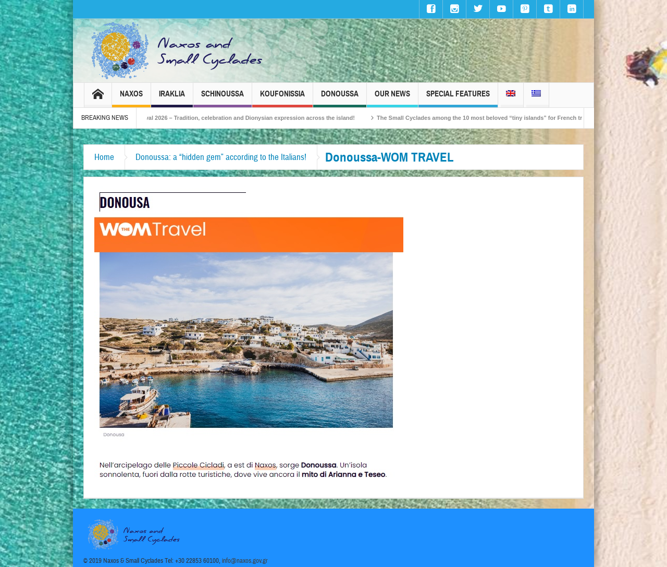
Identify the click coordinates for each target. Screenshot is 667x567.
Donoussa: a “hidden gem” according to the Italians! (220, 157)
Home (104, 157)
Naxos (131, 98)
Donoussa (339, 98)
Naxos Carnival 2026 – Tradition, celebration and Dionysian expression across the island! (245, 118)
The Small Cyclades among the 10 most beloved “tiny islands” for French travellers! (503, 118)
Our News (392, 98)
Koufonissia (282, 98)
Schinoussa (222, 98)
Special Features (458, 98)
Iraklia (172, 98)
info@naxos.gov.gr (245, 561)
